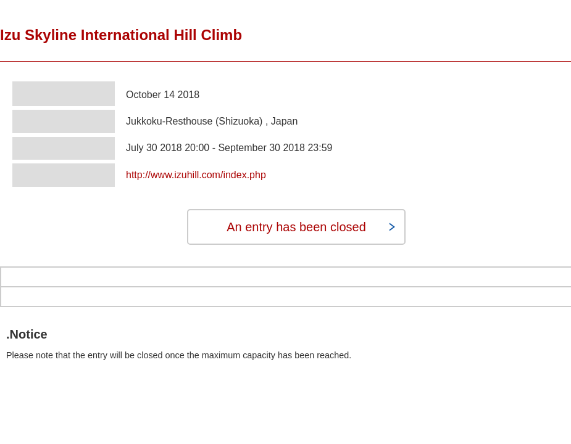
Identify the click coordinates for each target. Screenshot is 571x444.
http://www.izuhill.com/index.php (196, 175)
